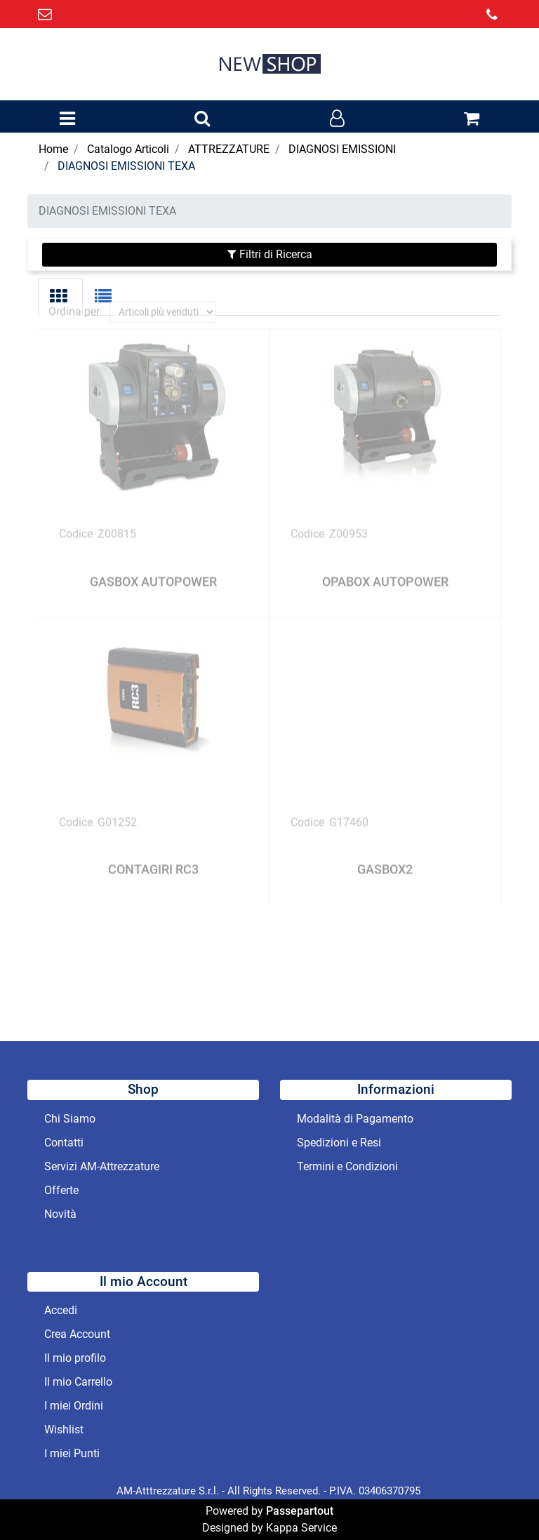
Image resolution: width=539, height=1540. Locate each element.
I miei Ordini (73, 1405)
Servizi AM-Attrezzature (101, 1166)
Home (53, 149)
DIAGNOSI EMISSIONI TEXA (126, 166)
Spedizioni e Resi (339, 1142)
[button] (202, 119)
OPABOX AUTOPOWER (385, 571)
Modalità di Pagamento (355, 1118)
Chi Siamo (69, 1118)
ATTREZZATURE (229, 149)
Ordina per (74, 301)
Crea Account (77, 1334)
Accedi (60, 1310)
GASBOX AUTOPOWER (153, 571)
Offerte (61, 1190)
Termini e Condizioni (347, 1166)
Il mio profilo (75, 1358)
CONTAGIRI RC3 (153, 859)
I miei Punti (72, 1453)
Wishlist (64, 1429)
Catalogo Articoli (128, 149)
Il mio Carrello (78, 1381)
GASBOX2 (385, 859)
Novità (60, 1214)
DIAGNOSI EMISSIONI (342, 149)
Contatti (64, 1142)
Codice (76, 523)
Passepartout (299, 1511)
